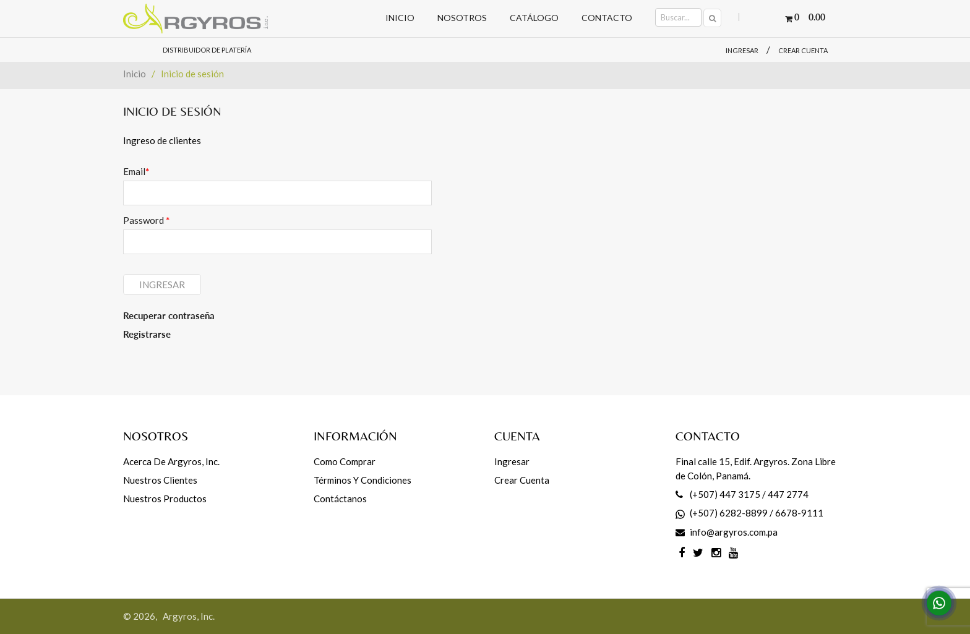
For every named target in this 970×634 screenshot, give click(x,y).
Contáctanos (340, 498)
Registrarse (147, 334)
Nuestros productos (165, 498)
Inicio (134, 73)
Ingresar (742, 50)
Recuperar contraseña (169, 315)
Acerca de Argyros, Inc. (171, 461)
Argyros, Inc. (189, 616)
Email (136, 171)
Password (146, 220)
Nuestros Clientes (160, 480)
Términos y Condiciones (362, 480)
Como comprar (345, 461)
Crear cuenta (803, 50)
